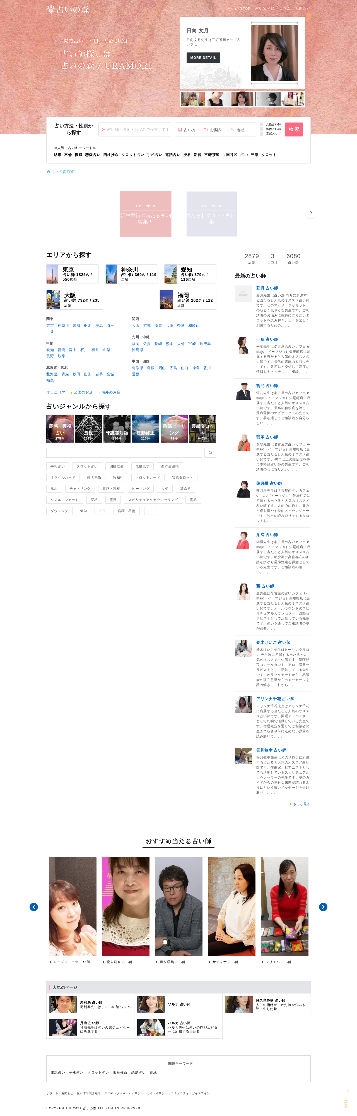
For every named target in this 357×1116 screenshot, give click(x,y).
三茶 (254, 155)
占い (244, 155)
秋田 (76, 374)
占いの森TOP (238, 9)
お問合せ (303, 9)
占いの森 (90, 1108)
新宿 (197, 155)
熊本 (169, 344)
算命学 (185, 489)
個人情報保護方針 (89, 1093)
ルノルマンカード (64, 500)
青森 (65, 374)
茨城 (76, 325)
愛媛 (135, 374)
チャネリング (80, 489)
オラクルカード (62, 477)
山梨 (106, 350)
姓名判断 (94, 477)
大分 (181, 344)
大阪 (70, 295)
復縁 (78, 155)
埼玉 (110, 325)
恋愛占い (92, 155)
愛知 (186, 270)
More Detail (203, 58)
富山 (72, 350)
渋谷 (187, 155)
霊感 (193, 500)
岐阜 (61, 356)
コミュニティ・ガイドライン (190, 1093)
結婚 (57, 155)
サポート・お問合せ (60, 1093)
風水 (53, 489)
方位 (102, 511)
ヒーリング (141, 489)
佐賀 (147, 344)
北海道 (52, 374)
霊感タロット (182, 477)
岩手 (99, 374)
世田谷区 (230, 155)
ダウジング (59, 511)
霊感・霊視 (111, 489)
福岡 (183, 295)
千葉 (50, 331)
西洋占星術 (170, 466)
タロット (269, 155)
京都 (147, 325)
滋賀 (158, 325)
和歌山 (194, 325)
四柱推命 (111, 155)
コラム (285, 9)
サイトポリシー (158, 1093)
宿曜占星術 (127, 511)
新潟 (61, 350)
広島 (173, 368)
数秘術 (118, 477)
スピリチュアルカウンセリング (153, 500)
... (150, 511)
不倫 (68, 155)
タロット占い (132, 155)
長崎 (158, 344)
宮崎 (192, 344)
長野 (50, 356)
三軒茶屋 (211, 155)
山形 (87, 374)
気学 (83, 511)
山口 (185, 368)
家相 (94, 500)
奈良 (181, 325)
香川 (207, 368)
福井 (95, 350)
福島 (50, 380)
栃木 (87, 325)
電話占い (172, 155)
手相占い (154, 155)
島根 (151, 368)
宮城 (110, 374)
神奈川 (129, 270)
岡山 (162, 368)
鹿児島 (205, 344)
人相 (164, 489)
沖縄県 (137, 350)
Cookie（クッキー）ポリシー (124, 1093)
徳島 (196, 368)
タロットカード (148, 477)
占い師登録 (264, 9)
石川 (84, 350)
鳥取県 (137, 368)
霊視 (113, 500)
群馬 (99, 325)
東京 (68, 270)
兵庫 (169, 325)
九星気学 (143, 466)
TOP (346, 1104)
